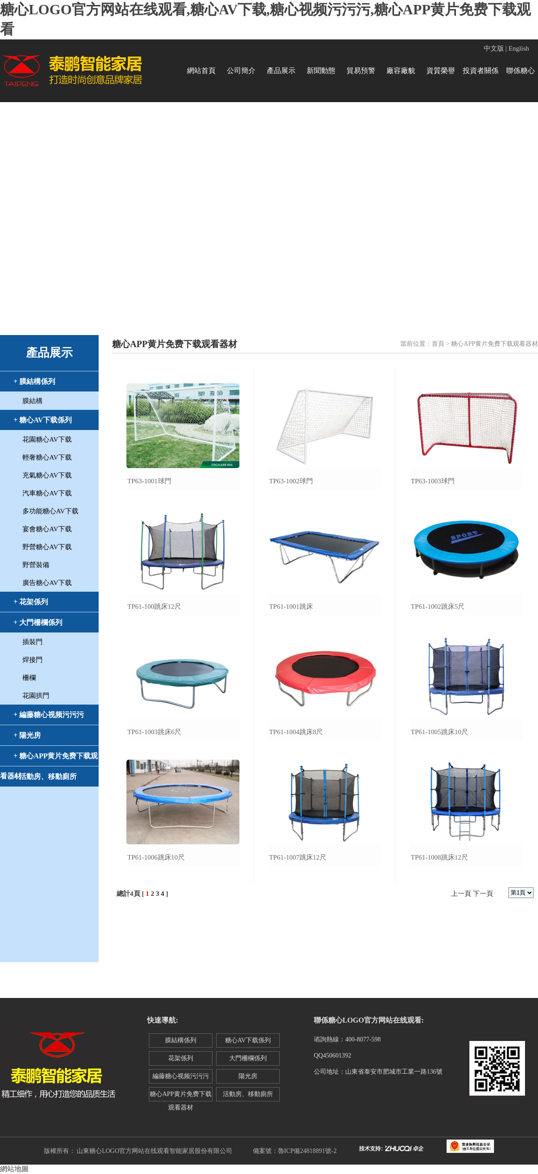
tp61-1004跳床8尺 (296, 731)
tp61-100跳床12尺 (154, 606)
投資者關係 (481, 70)
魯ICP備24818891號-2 (307, 1151)
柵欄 (29, 677)
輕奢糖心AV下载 (47, 457)
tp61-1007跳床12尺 (297, 857)
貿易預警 (361, 70)
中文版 (494, 48)
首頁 (438, 343)
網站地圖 (14, 1169)
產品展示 (281, 70)
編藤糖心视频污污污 (180, 1076)
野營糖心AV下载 (47, 546)
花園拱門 (35, 695)
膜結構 (32, 400)
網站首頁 (201, 70)
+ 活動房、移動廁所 (45, 776)
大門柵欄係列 (248, 1058)
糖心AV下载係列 (248, 1040)
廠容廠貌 (400, 70)
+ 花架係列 (30, 602)
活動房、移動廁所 (248, 1094)
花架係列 (180, 1058)
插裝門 (32, 641)
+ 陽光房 (27, 735)
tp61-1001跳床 (291, 606)
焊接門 (32, 659)
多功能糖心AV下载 (50, 511)
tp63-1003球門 (433, 481)
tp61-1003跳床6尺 (154, 731)
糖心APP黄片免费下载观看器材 (181, 1096)
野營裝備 (35, 564)
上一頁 (461, 893)
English (518, 48)
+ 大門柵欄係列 (37, 622)
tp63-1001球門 (149, 481)
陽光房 (248, 1076)
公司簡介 (241, 70)
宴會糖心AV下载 (47, 529)
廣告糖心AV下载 (47, 582)
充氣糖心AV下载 (47, 475)
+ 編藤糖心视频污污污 (48, 714)
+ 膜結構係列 (34, 381)
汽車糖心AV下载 (47, 493)
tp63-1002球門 (291, 481)
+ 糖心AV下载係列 (42, 420)
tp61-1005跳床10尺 (439, 731)
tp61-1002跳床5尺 (437, 606)
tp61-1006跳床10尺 (156, 857)
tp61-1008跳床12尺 (439, 857)
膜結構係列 (180, 1040)
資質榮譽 (440, 70)
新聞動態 (321, 70)
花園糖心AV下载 (47, 439)
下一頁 (483, 893)
